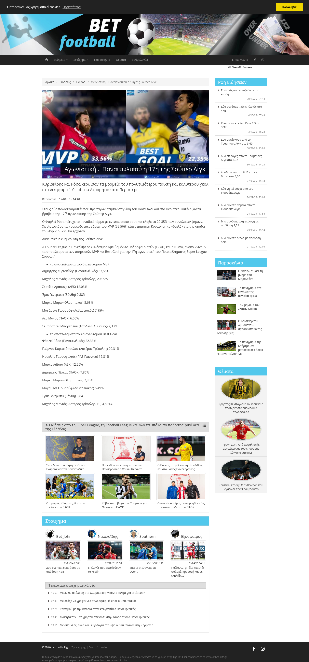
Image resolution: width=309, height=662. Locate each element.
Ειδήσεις (61, 60)
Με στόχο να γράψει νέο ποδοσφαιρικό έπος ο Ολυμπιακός (91, 601)
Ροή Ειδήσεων (232, 82)
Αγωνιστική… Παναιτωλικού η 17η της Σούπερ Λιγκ (123, 82)
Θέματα (121, 60)
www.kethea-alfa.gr (216, 657)
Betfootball (49, 199)
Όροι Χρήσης (79, 647)
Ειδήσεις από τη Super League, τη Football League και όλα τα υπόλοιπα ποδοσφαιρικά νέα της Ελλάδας (125, 427)
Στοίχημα (81, 60)
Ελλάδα (80, 82)
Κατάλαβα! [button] (289, 7)
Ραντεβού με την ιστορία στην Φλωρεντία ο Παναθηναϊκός (91, 609)
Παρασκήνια (102, 60)
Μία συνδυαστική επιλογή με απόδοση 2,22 (241, 225)
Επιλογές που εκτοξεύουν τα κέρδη (241, 94)
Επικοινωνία (240, 60)
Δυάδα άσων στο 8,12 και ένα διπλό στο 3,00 (241, 176)
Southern (142, 534)
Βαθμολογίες (140, 60)
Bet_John (58, 534)
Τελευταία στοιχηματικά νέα (71, 585)
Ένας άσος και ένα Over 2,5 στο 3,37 (241, 127)
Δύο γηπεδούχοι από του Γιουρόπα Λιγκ (241, 193)
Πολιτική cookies (97, 647)
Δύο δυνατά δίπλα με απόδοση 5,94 (241, 242)
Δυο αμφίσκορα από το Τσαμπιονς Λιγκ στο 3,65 (241, 144)
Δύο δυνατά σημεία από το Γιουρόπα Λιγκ (241, 209)
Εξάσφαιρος (186, 534)
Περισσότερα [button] (71, 7)
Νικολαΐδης (102, 534)
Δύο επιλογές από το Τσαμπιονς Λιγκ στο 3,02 (241, 160)
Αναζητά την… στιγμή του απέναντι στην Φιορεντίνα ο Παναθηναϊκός (98, 617)
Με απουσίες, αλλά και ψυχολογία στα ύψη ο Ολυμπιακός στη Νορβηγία (100, 625)
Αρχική (49, 82)
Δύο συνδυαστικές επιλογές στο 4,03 (241, 111)
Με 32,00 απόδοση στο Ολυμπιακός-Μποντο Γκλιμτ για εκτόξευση (96, 593)
